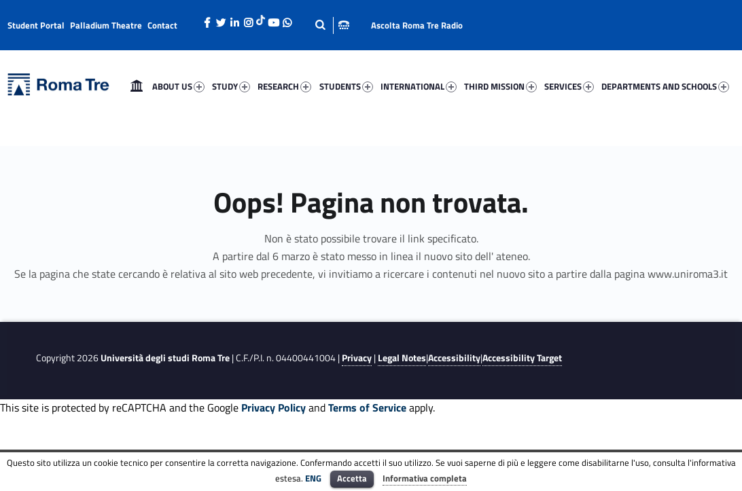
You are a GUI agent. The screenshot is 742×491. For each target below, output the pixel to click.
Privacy (357, 357)
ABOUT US (178, 86)
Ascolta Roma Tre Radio (417, 25)
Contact (162, 25)
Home (136, 86)
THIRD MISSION (500, 86)
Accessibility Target (522, 357)
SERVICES (569, 86)
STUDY (231, 86)
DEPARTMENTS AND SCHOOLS (665, 86)
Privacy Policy (273, 407)
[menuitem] (136, 86)
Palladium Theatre (106, 25)
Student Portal (36, 25)
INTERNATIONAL (419, 86)
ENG (313, 478)
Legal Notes (402, 357)
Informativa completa (425, 478)
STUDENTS (346, 86)
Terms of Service (367, 407)
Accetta (352, 478)
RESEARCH (284, 86)
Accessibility (454, 357)
